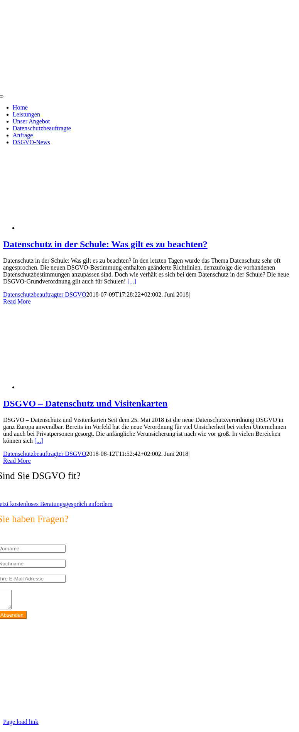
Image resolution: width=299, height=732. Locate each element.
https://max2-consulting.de (165, 699)
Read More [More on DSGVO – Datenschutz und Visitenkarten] (17, 460)
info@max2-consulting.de (50, 686)
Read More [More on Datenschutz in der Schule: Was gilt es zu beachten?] (17, 301)
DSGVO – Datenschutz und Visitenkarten (85, 403)
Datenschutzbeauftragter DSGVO (44, 294)
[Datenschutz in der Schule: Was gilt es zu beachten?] (80, 227)
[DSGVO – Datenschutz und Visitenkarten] (80, 387)
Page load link (21, 725)
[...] (131, 281)
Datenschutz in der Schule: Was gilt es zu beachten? (105, 244)
